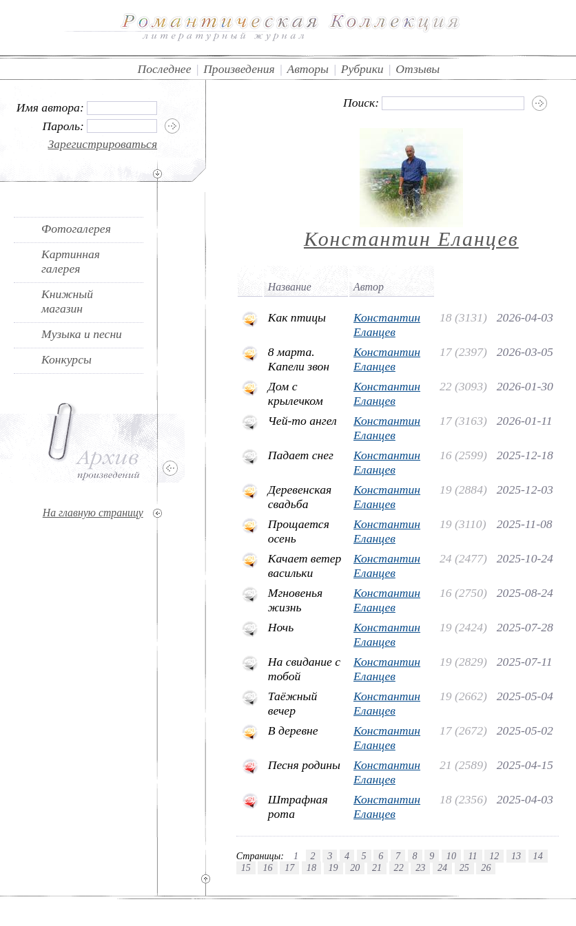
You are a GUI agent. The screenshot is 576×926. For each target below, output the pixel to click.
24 (442, 867)
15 (246, 867)
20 (354, 867)
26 (485, 867)
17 (289, 867)
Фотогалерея (76, 228)
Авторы (308, 69)
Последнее (164, 69)
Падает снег (300, 455)
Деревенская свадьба (299, 497)
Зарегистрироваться (103, 144)
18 (311, 867)
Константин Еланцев (411, 238)
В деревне (293, 730)
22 (399, 867)
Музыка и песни (81, 334)
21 (377, 867)
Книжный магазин (67, 301)
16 (267, 867)
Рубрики (362, 69)
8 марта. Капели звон (298, 359)
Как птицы (297, 317)
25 (464, 867)
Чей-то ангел (302, 421)
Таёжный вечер (293, 703)
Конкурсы (66, 359)
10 (451, 855)
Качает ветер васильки (305, 565)
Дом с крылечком (295, 393)
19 (333, 867)
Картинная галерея (70, 261)
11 (473, 855)
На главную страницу (93, 512)
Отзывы (417, 69)
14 (538, 855)
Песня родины (304, 765)
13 (516, 855)
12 (494, 855)
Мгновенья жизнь (295, 600)
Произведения (239, 69)
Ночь (281, 627)
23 (420, 867)
